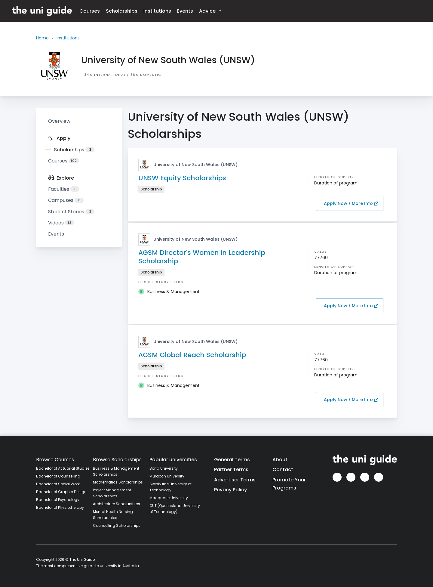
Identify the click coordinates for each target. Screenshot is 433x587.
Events (185, 11)
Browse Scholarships (117, 459)
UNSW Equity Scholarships (182, 178)
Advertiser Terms (235, 479)
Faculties (63, 189)
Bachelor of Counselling (58, 476)
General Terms (232, 459)
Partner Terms (231, 469)
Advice (210, 10)
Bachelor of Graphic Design (61, 491)
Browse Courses (55, 459)
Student (71, 211)
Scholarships (121, 11)
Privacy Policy (230, 489)
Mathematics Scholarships (118, 482)
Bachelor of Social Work (58, 484)
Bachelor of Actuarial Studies (63, 468)
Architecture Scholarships (116, 503)
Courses (89, 11)
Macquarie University (168, 497)
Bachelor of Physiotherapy (60, 507)
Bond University (163, 468)
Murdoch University (166, 476)
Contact (282, 469)
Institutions (157, 11)
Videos (61, 222)
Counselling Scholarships (116, 525)
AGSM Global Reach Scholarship (192, 355)
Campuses (66, 200)
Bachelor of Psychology (57, 499)
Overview (59, 121)
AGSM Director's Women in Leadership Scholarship (201, 257)
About (279, 459)
